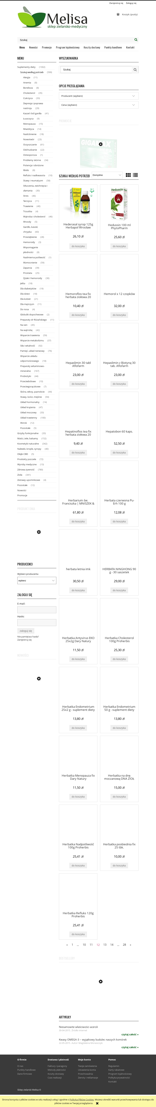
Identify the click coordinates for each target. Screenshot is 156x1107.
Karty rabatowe (116, 1069)
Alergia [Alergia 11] (26, 77)
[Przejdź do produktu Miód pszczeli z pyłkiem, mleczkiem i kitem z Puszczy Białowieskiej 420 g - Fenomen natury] (37, 543)
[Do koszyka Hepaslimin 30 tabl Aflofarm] (78, 384)
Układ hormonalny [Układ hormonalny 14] (30, 402)
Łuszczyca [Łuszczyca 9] (28, 118)
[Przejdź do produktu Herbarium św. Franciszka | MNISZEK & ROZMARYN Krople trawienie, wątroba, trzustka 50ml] (78, 479)
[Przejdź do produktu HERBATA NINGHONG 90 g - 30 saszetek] (119, 548)
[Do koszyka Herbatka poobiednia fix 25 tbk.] (119, 865)
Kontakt (112, 1081)
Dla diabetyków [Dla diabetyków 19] (28, 288)
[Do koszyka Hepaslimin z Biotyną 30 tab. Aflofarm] (119, 384)
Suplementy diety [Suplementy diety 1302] (26, 67)
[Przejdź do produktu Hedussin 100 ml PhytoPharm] (119, 204)
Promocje (22, 495)
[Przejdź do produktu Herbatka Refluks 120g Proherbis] (78, 892)
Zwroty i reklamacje (88, 1077)
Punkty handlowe (26, 1069)
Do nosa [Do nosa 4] (24, 309)
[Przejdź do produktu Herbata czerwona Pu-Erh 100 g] (119, 479)
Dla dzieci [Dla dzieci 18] (25, 293)
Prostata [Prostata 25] (27, 272)
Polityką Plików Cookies (82, 1099)
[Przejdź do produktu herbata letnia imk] (78, 548)
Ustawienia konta (87, 1069)
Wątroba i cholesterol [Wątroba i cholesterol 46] (34, 216)
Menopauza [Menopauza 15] (29, 123)
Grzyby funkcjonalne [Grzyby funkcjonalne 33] (27, 433)
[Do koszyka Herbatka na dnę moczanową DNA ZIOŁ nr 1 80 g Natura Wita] (119, 797)
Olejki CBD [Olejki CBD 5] (22, 454)
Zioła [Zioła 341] (19, 474)
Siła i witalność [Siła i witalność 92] (27, 345)
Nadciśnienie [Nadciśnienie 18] (29, 134)
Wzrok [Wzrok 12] (23, 422)
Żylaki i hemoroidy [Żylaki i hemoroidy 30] (32, 278)
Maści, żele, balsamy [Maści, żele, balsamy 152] (27, 438)
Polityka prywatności (119, 1077)
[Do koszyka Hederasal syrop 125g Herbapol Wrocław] (78, 246)
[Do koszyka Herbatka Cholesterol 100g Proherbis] (119, 659)
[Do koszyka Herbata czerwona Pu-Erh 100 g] (119, 521)
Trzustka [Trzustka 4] (27, 211)
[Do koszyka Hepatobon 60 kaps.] (119, 453)
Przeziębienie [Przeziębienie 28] (30, 236)
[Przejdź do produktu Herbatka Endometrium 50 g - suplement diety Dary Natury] (119, 685)
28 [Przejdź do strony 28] (124, 945)
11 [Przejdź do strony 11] (91, 945)
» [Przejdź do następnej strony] (130, 945)
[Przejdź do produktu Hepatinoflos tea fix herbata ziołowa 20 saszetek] (78, 410)
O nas (20, 1066)
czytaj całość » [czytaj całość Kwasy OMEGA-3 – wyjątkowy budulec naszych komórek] (130, 1047)
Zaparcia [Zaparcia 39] (27, 267)
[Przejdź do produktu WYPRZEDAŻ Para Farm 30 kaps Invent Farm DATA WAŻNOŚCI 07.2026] (37, 697)
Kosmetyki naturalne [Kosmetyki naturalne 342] (28, 443)
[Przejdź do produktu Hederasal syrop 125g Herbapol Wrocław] (78, 203)
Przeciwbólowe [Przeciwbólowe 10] (28, 381)
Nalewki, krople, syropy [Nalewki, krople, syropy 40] (29, 448)
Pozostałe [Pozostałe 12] (22, 485)
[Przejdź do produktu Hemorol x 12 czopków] (119, 272)
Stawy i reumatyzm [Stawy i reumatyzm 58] (33, 180)
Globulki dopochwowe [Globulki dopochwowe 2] (31, 314)
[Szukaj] (136, 40)
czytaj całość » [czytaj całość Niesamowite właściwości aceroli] (130, 1034)
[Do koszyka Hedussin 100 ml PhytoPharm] (119, 246)
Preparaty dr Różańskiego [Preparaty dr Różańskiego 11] (33, 319)
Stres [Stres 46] (25, 195)
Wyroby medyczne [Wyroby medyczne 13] (27, 464)
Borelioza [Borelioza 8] (28, 87)
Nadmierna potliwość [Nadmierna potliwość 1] (34, 257)
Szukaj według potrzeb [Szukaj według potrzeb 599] (32, 72)
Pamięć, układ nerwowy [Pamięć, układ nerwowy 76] (32, 350)
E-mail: (21, 603)
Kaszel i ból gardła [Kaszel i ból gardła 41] (32, 113)
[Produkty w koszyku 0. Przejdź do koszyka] (127, 14)
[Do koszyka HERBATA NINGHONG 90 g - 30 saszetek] (119, 590)
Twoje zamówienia (87, 1066)
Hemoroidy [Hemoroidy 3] (29, 242)
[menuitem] (22, 47)
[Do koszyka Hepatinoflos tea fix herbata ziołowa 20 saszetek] (78, 453)
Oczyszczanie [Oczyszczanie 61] (30, 144)
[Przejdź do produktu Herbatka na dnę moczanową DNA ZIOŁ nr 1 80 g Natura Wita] (119, 754)
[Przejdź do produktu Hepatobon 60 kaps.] (119, 410)
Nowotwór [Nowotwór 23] (28, 139)
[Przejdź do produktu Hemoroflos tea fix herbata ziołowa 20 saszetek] (78, 272)
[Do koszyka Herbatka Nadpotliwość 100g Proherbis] (78, 865)
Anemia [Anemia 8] (27, 82)
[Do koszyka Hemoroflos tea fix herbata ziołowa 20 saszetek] (78, 315)
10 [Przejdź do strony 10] (84, 945)
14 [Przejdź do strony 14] (111, 945)
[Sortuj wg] (107, 175)
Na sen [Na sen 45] (23, 324)
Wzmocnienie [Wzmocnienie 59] (30, 262)
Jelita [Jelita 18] (22, 283)
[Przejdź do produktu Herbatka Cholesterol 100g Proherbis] (119, 617)
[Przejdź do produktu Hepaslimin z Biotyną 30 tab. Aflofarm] (119, 341)
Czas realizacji (55, 1077)
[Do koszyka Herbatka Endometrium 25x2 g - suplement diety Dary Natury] (78, 728)
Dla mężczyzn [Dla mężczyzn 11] (27, 304)
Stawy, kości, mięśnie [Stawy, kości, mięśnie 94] (31, 396)
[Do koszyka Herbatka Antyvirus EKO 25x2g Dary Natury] (78, 659)
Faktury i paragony (57, 1066)
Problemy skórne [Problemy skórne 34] (32, 160)
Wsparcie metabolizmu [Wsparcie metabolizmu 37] (32, 340)
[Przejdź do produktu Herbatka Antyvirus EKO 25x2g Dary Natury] (78, 617)
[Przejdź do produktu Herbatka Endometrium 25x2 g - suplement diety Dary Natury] (78, 685)
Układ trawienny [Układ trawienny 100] (28, 417)
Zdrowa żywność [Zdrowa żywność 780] (25, 469)
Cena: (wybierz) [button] (69, 104)
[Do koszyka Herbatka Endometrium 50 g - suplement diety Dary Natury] (119, 728)
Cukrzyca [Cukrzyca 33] (28, 98)
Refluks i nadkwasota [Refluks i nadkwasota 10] (34, 175)
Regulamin (113, 1066)
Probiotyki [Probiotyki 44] (25, 376)
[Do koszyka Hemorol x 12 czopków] (119, 315)
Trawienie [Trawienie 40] (28, 206)
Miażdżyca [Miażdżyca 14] (28, 128)
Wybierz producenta (27, 574)
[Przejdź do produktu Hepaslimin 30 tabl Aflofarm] (78, 341)
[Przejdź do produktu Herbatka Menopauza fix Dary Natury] (78, 754)
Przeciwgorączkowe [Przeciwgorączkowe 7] (30, 386)
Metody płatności (57, 1069)
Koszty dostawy (56, 1073)
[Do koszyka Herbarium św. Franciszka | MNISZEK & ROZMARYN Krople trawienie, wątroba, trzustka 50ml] (78, 521)
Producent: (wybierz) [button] (72, 95)
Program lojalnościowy (120, 1073)
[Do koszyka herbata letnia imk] (78, 590)
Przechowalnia (85, 1073)
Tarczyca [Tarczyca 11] (27, 200)
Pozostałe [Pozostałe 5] (25, 428)
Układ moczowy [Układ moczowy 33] (28, 412)
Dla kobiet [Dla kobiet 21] (25, 298)
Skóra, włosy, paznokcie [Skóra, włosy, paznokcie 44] (32, 391)
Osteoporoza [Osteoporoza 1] (30, 154)
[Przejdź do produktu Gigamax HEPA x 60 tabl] (98, 161)
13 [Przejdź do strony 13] (104, 945)
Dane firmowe (24, 1073)
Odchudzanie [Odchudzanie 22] (30, 149)
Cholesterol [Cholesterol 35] (29, 92)
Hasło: (20, 616)
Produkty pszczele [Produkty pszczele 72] (26, 459)
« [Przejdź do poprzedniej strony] (67, 945)
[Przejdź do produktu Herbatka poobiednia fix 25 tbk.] (119, 823)
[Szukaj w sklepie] (75, 40)
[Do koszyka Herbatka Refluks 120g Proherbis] (78, 934)
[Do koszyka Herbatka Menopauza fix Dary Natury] (78, 797)
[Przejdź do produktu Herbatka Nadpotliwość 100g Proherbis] (78, 823)
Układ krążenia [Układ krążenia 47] (27, 407)
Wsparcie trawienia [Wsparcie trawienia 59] (30, 335)
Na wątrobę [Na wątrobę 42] (26, 330)
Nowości (21, 490)
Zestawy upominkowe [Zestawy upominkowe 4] (28, 480)
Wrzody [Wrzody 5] (27, 221)
